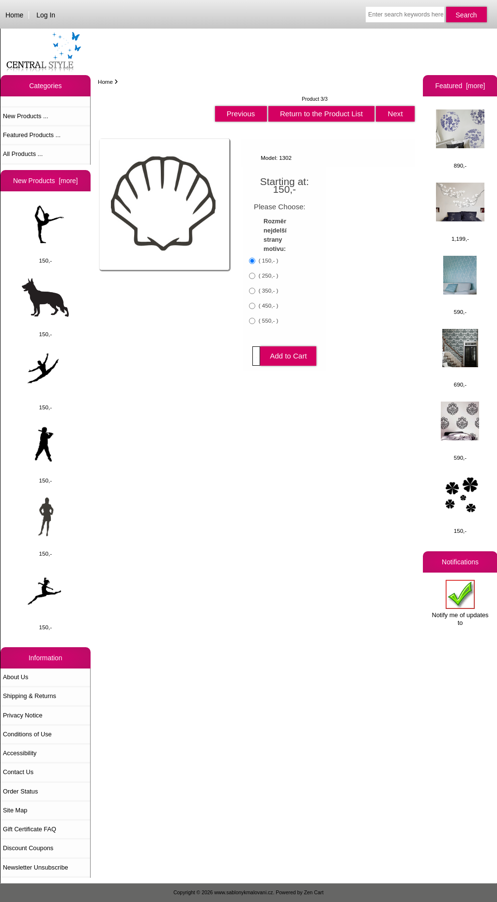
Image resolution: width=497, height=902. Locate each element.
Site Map (15, 810)
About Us (15, 677)
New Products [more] (45, 181)
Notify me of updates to (460, 603)
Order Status (20, 791)
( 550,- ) (268, 320)
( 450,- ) (268, 305)
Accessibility (19, 753)
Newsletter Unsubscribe (35, 867)
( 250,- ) (268, 275)
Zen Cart (314, 892)
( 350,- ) (268, 290)
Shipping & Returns (29, 696)
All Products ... (23, 153)
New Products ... (25, 116)
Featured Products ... (32, 135)
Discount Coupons (28, 848)
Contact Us (18, 772)
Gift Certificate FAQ (29, 829)
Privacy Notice (22, 715)
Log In (45, 15)
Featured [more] (460, 86)
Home (14, 15)
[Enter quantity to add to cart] (256, 356)
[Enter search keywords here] (405, 14)
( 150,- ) (268, 260)
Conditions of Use (27, 734)
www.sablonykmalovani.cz (243, 892)
